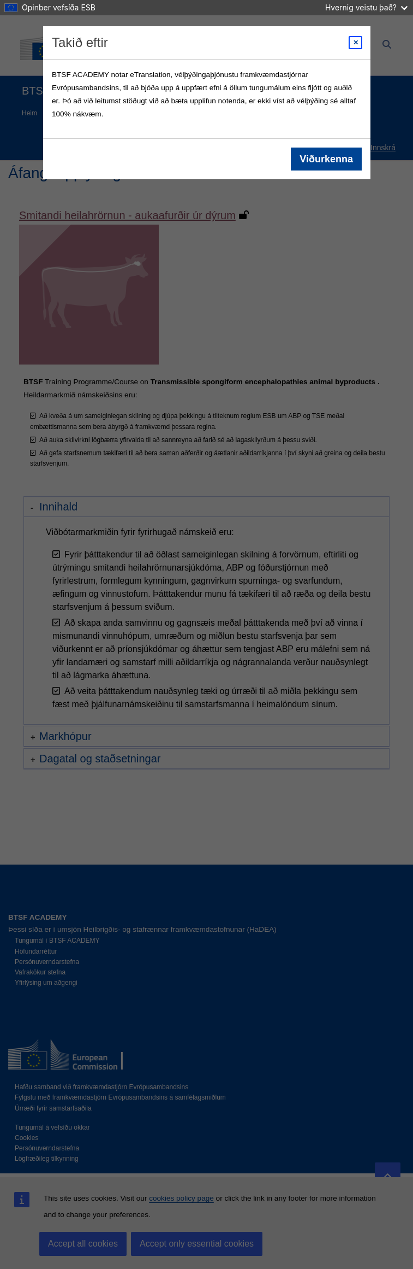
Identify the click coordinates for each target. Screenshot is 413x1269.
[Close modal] (355, 43)
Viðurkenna (326, 159)
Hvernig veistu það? (366, 7)
